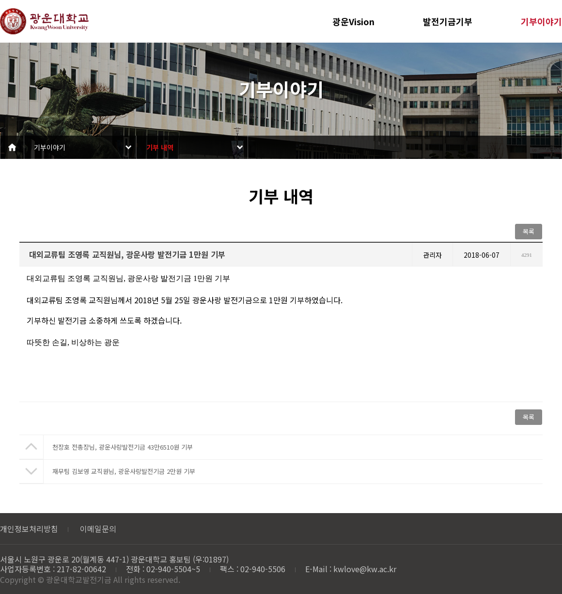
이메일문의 (98, 528)
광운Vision (353, 21)
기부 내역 (159, 147)
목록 (528, 231)
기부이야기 (541, 21)
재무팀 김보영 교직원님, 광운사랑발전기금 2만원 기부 (123, 471)
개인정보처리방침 (29, 528)
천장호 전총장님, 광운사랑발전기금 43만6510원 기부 (122, 447)
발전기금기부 (447, 21)
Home (12, 147)
